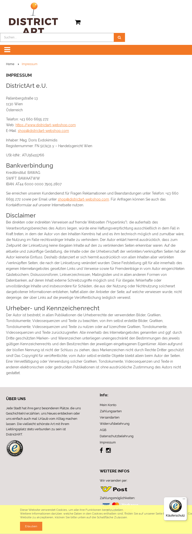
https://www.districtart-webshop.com (46, 125)
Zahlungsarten (111, 411)
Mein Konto (108, 405)
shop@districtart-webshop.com (43, 131)
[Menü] (184, 500)
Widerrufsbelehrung (115, 424)
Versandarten (110, 417)
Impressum (108, 442)
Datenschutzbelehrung (117, 436)
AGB (103, 430)
